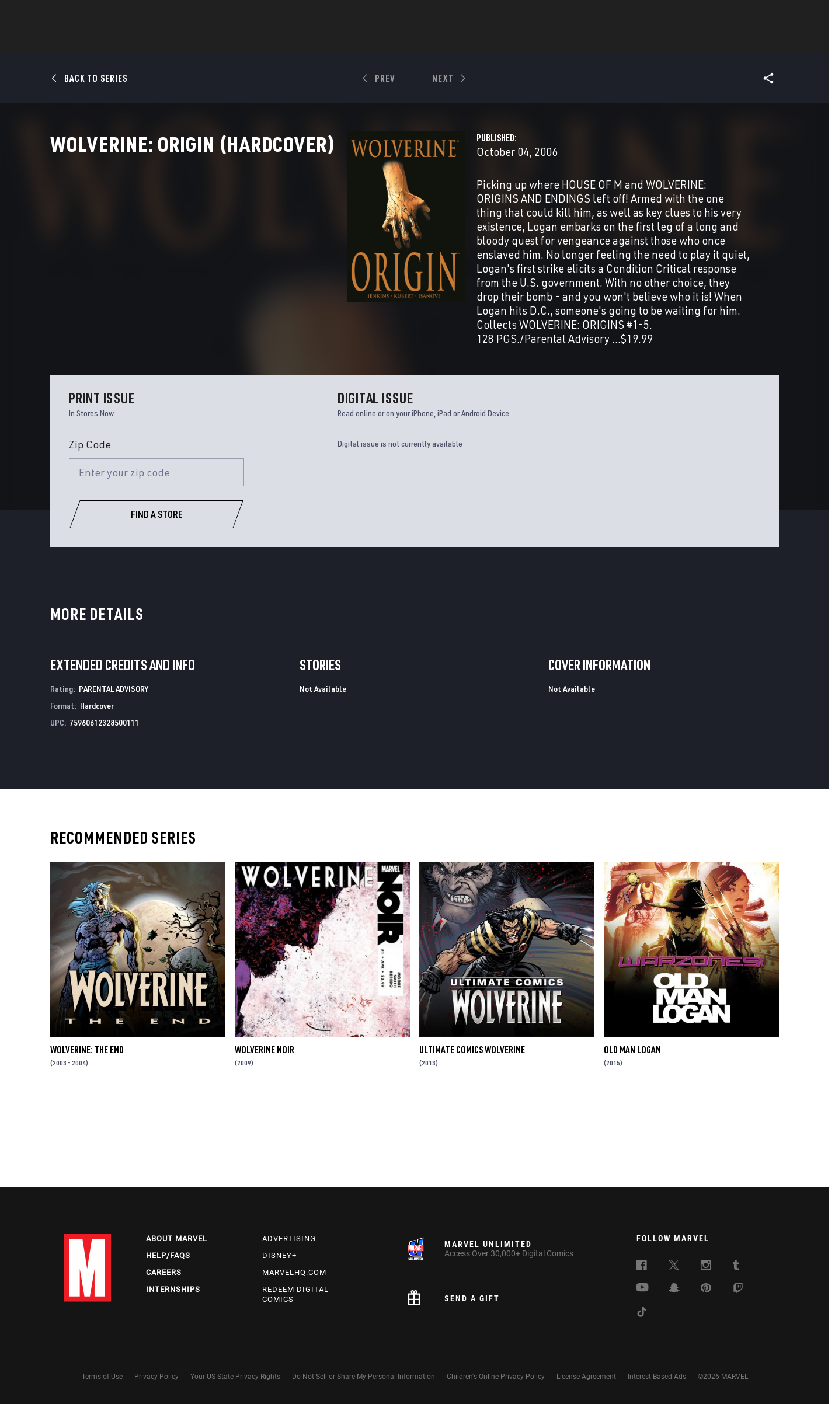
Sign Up (145, 15)
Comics (285, 41)
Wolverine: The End (87, 1132)
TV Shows (449, 41)
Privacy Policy (156, 1376)
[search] (750, 15)
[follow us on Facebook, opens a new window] (641, 1267)
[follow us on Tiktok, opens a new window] (641, 1313)
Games (500, 41)
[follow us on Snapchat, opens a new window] (674, 1289)
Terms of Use (102, 1376)
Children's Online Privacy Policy (496, 1376)
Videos (545, 41)
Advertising (289, 1238)
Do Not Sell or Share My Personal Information (363, 1376)
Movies (398, 41)
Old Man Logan (632, 1132)
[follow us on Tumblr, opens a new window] (736, 1267)
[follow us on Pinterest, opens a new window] (706, 1289)
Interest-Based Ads (657, 1376)
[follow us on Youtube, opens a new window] (642, 1288)
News (241, 41)
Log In (107, 15)
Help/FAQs (168, 1255)
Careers (164, 1272)
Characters (341, 41)
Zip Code (90, 526)
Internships (173, 1289)
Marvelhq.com (294, 1272)
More (587, 41)
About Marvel (176, 1238)
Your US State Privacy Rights (235, 1376)
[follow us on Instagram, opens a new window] (706, 1267)
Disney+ (279, 1255)
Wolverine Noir (264, 1132)
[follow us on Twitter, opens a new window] (674, 1267)
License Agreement (586, 1376)
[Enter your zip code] (156, 555)
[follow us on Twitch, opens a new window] (738, 1290)
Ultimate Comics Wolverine (472, 1132)
